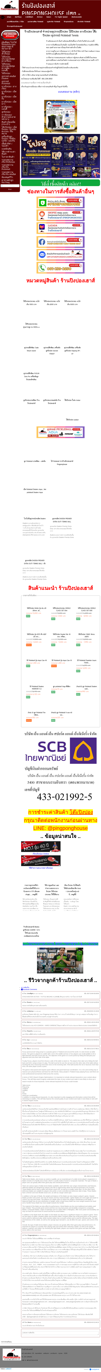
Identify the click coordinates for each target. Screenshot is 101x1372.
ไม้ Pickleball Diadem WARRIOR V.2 (37, 688)
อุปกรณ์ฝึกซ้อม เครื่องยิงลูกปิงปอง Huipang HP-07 (72, 351)
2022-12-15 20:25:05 (93, 1106)
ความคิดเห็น (25, 987)
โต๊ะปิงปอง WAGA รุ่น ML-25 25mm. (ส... (36, 609)
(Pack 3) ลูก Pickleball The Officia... (36, 714)
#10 (23, 1106)
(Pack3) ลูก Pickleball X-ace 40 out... (61, 714)
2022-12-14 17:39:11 (93, 1048)
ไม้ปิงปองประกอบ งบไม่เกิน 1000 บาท (31, 303)
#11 (23, 1139)
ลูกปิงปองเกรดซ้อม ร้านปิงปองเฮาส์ (31, 402)
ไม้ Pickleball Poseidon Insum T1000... (86, 661)
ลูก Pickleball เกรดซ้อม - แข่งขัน (34, 461)
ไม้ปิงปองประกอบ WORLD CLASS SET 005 (87, 609)
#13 (23, 1235)
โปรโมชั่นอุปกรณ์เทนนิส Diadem (35, 518)
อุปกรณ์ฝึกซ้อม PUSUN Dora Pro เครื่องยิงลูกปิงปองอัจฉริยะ (31, 376)
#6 (23, 1031)
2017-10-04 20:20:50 (93, 993)
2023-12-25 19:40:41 (93, 1235)
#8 (23, 1040)
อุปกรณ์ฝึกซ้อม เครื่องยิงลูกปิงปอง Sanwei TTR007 (52, 351)
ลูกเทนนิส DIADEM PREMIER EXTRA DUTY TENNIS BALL (62, 520)
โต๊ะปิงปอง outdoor (72, 420)
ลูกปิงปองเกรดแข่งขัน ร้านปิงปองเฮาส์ (52, 402)
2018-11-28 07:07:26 (93, 1031)
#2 (23, 993)
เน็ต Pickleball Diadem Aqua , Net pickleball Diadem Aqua (34, 491)
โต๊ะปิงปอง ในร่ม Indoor (72, 400)
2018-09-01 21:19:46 (93, 1011)
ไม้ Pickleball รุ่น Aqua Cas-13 (62, 660)
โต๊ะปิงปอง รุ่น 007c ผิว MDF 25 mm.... (36, 635)
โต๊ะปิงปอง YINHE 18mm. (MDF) (86, 635)
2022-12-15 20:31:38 (93, 1139)
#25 (23, 1322)
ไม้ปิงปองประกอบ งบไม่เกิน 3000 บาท (72, 303)
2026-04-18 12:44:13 (93, 1322)
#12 (23, 1176)
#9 (23, 1048)
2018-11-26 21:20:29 (93, 1022)
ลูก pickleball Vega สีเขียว (61, 686)
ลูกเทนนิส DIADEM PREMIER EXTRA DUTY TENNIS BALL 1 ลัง (34, 562)
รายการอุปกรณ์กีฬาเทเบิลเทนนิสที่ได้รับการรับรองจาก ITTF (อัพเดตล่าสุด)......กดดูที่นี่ (31, 890)
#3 (23, 1002)
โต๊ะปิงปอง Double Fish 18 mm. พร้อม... (61, 635)
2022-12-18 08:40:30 (93, 1176)
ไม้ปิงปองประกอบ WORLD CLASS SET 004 (61, 609)
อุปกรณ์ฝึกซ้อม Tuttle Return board (31, 349)
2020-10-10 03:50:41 (93, 1040)
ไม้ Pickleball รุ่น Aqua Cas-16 (36, 660)
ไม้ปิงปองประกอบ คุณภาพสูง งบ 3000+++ (31, 326)
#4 (23, 1011)
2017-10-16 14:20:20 (93, 1002)
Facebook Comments (29, 989)
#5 (23, 1022)
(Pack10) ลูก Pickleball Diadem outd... (86, 688)
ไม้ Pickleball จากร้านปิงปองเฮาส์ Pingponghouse (62, 463)
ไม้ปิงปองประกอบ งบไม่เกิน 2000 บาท (52, 303)
